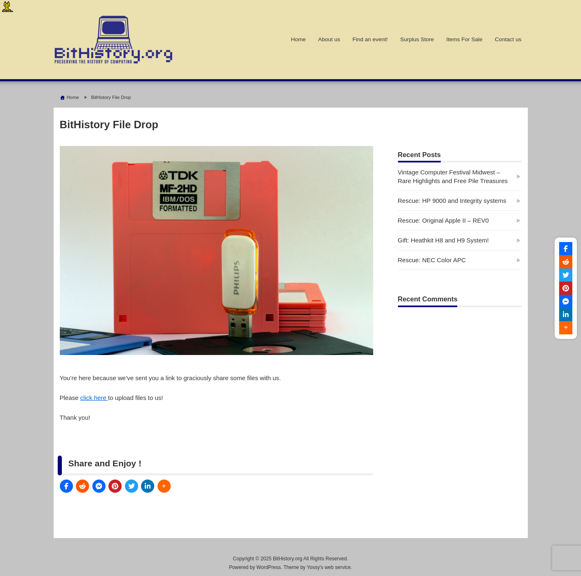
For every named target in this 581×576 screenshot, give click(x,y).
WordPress (268, 567)
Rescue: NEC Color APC (432, 259)
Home (298, 39)
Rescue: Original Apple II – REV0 (443, 220)
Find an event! (370, 39)
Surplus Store (417, 39)
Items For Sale (464, 39)
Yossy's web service (329, 567)
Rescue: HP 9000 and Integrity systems (452, 200)
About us (329, 39)
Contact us (508, 39)
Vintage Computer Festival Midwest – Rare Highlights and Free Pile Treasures (453, 176)
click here (94, 397)
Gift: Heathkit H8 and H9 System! (443, 240)
